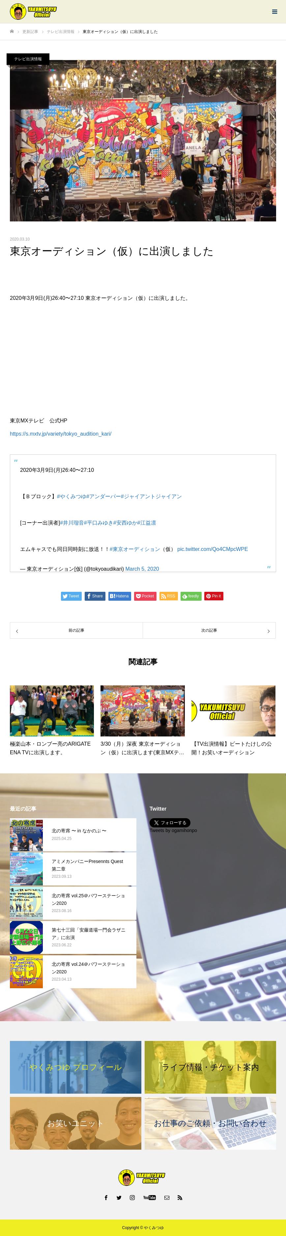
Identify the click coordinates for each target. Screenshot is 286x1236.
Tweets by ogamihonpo (173, 830)
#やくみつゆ (71, 496)
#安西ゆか (125, 523)
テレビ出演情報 (28, 59)
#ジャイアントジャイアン (151, 496)
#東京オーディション (135, 549)
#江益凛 (146, 523)
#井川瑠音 (72, 523)
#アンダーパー (103, 496)
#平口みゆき (98, 523)
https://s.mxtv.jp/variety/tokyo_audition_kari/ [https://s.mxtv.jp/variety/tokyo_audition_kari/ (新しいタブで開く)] (60, 434)
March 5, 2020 (142, 569)
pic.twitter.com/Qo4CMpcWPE (212, 549)
